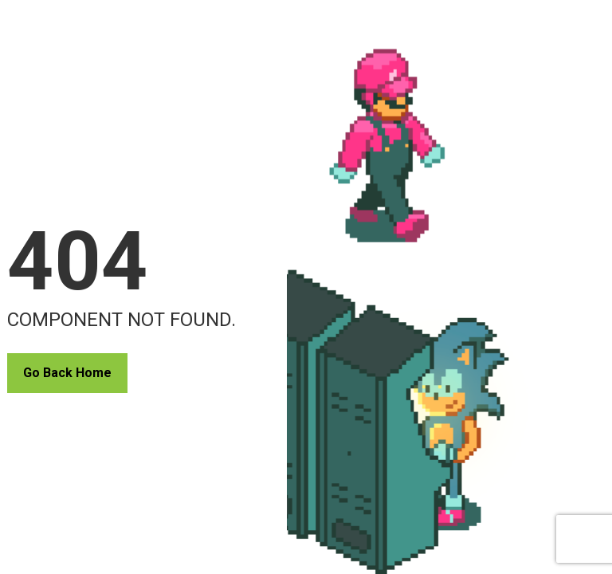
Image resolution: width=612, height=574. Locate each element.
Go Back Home (67, 372)
